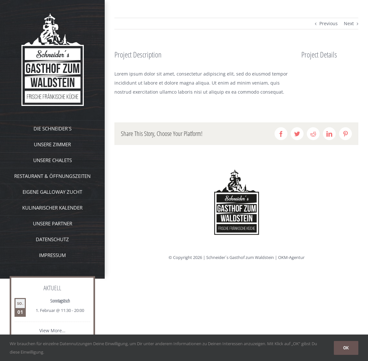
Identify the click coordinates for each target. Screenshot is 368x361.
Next (349, 23)
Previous (328, 23)
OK (346, 348)
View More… (52, 330)
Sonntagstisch (60, 301)
